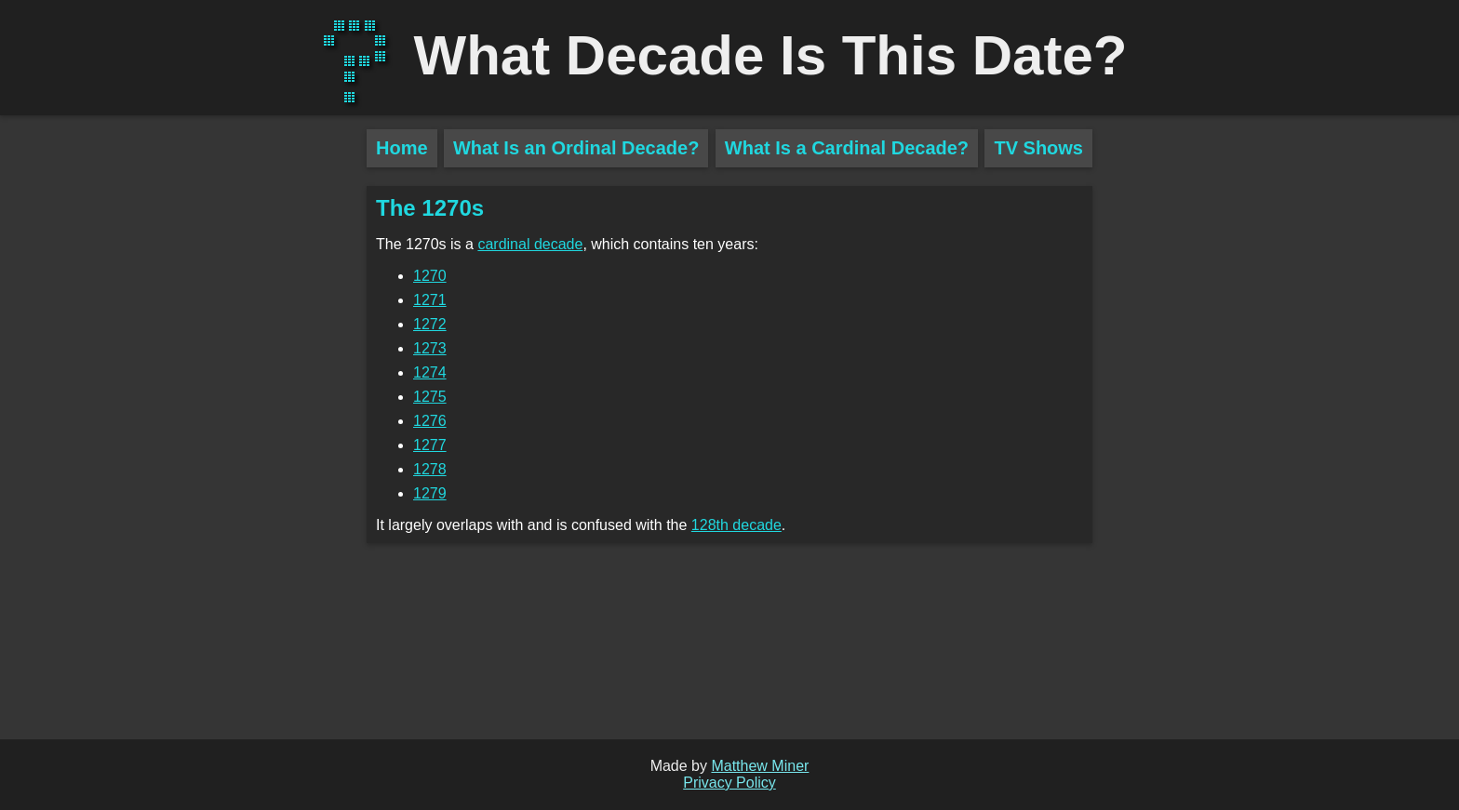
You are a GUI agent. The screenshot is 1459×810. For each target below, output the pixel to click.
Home (402, 148)
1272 (430, 324)
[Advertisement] (183, 456)
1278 (430, 469)
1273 (430, 348)
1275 (430, 397)
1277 (430, 445)
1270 (430, 276)
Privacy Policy (729, 782)
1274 (430, 372)
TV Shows (1038, 148)
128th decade (736, 525)
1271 (430, 300)
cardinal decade (529, 244)
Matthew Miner (760, 766)
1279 (430, 493)
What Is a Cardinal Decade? (847, 148)
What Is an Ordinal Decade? (576, 148)
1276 (430, 421)
